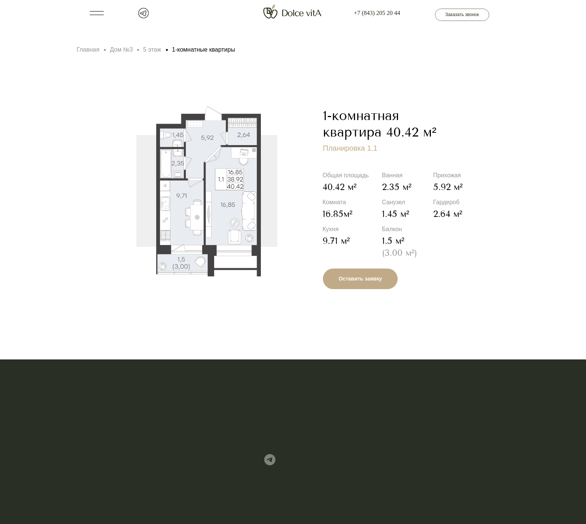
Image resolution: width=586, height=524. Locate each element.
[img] (269, 459)
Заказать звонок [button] (462, 14)
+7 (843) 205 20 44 (377, 13)
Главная (88, 49)
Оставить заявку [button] (360, 279)
